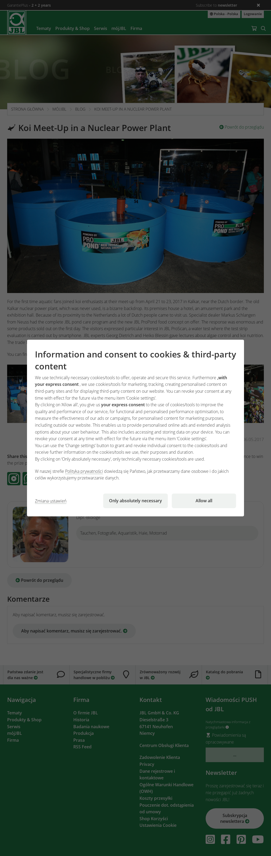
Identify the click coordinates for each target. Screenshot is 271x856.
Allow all (204, 501)
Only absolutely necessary (135, 501)
